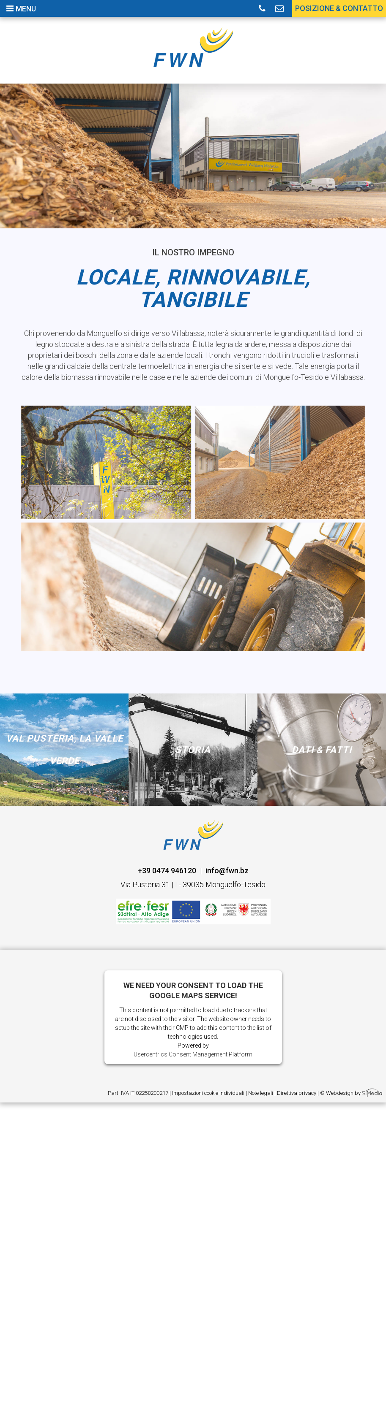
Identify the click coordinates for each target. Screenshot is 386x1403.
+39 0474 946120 (167, 870)
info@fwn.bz (227, 870)
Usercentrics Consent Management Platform (193, 1054)
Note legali (260, 1093)
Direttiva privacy (296, 1093)
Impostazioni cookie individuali (208, 1093)
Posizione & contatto (339, 8)
